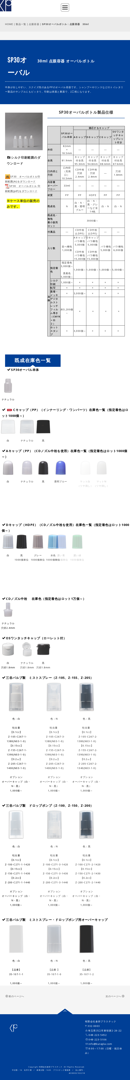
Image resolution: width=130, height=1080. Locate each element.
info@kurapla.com (100, 1043)
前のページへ (15, 996)
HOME (9, 24)
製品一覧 (21, 24)
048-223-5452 (98, 1035)
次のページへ (115, 996)
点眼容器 (34, 24)
